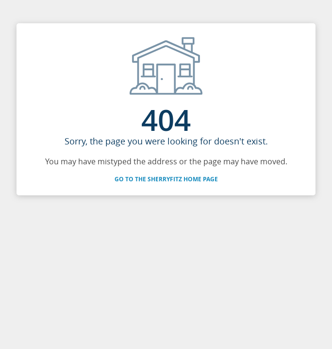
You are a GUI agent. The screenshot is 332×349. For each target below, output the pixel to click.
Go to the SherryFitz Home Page (166, 179)
